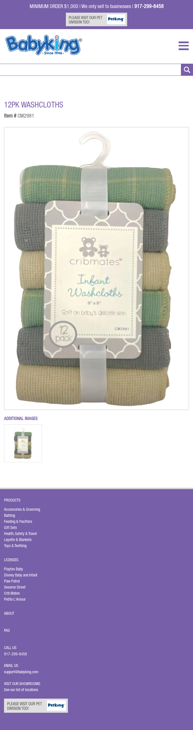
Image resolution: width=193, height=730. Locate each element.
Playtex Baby (13, 569)
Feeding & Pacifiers (18, 521)
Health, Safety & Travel (20, 533)
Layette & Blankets (18, 539)
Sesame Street (15, 587)
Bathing (9, 515)
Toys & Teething (15, 545)
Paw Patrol (12, 581)
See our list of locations (21, 689)
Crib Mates (12, 593)
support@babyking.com (21, 672)
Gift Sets (10, 527)
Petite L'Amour (15, 599)
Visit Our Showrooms (23, 683)
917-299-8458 (15, 654)
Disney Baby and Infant (20, 575)
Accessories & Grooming (22, 509)
